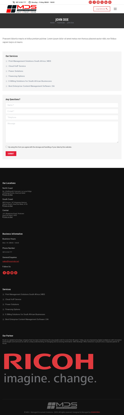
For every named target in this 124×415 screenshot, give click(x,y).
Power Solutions (16, 71)
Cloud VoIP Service (17, 66)
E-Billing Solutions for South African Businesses (30, 81)
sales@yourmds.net (11, 261)
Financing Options (17, 76)
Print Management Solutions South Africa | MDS (30, 61)
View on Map (8, 195)
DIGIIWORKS (95, 412)
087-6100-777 (19, 2)
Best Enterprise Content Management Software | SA (32, 86)
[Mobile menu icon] (115, 8)
